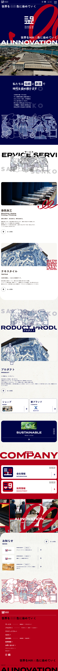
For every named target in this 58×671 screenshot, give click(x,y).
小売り (29, 627)
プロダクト (9, 628)
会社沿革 (27, 638)
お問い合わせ (9, 645)
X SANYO (34, 627)
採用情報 (8, 642)
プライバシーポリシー (9, 648)
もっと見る (7, 231)
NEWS (7, 635)
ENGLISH (7, 650)
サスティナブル (10, 631)
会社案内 (8, 638)
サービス (8, 624)
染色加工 (21, 624)
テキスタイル (28, 624)
